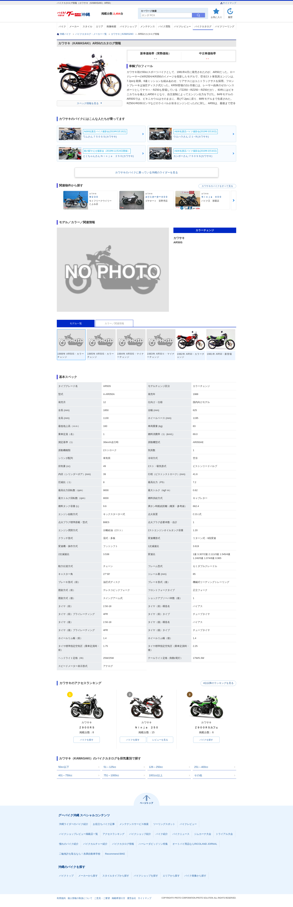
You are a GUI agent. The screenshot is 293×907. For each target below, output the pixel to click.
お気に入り (216, 17)
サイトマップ (228, 3)
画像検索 (111, 26)
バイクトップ (66, 875)
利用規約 (61, 898)
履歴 (230, 17)
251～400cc (201, 767)
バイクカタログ (203, 26)
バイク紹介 (162, 834)
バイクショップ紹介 (140, 834)
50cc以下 (63, 767)
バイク (62, 26)
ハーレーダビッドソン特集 (153, 844)
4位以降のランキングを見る (219, 683)
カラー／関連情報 (114, 323)
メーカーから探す (88, 875)
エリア (99, 26)
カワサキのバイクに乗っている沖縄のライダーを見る (146, 172)
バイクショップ (128, 26)
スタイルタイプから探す (115, 875)
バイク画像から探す (195, 875)
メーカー (74, 26)
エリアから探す (171, 875)
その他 (198, 775)
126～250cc (156, 767)
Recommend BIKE (115, 854)
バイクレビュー (182, 26)
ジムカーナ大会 (202, 834)
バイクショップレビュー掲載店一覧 (78, 834)
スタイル (87, 26)
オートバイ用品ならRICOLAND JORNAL (194, 844)
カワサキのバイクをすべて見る (217, 186)
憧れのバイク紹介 (68, 844)
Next (233, 200)
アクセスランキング (113, 834)
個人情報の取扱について (80, 898)
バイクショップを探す (146, 875)
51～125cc (110, 767)
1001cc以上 (156, 775)
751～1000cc (111, 775)
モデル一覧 (76, 323)
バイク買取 (164, 26)
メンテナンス (147, 26)
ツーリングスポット (164, 824)
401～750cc (65, 775)
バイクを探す (86, 740)
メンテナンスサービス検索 (134, 824)
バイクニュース (180, 834)
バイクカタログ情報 (123, 844)
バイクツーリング (224, 26)
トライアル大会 (224, 834)
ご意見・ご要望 (102, 898)
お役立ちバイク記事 (104, 824)
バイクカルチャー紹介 (95, 844)
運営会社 (131, 898)
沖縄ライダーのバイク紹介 (73, 824)
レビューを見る (160, 740)
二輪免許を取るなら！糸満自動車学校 (79, 854)
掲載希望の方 (118, 898)
